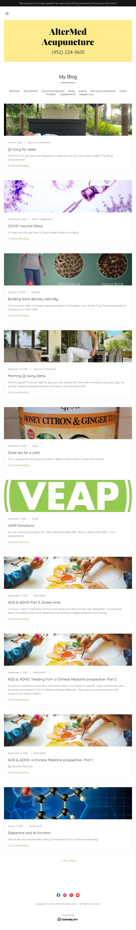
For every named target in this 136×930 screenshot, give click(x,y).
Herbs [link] (123, 91)
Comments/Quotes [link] (52, 91)
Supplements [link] (67, 94)
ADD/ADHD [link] (31, 91)
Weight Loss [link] (86, 94)
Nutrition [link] (51, 94)
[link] (68, 44)
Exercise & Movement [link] (103, 91)
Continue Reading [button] (18, 165)
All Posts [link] (14, 91)
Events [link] (83, 91)
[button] (7, 13)
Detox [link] (71, 91)
